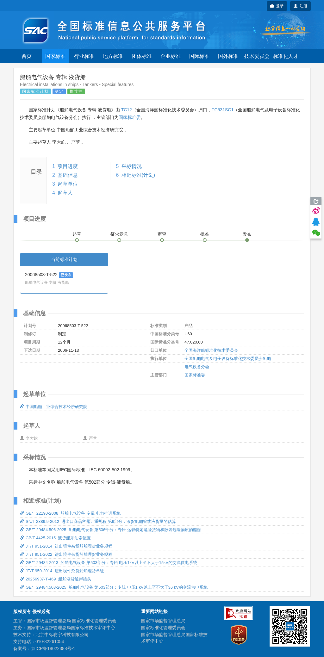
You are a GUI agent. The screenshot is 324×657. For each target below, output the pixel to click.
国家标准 (55, 56)
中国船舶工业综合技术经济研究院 (53, 406)
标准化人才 (285, 56)
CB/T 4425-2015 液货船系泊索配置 (55, 538)
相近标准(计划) (138, 175)
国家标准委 (130, 117)
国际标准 (199, 56)
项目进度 (68, 166)
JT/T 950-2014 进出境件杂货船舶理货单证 (62, 570)
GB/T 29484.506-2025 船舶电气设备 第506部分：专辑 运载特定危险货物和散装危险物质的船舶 (110, 529)
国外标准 (228, 56)
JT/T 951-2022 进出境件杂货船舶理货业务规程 (66, 554)
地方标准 (113, 56)
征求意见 (119, 234)
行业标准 (84, 56)
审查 (162, 234)
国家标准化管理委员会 (163, 627)
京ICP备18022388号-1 (53, 648)
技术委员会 (257, 56)
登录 (277, 6)
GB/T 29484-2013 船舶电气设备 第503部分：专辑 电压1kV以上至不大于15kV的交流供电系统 (108, 562)
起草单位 (68, 184)
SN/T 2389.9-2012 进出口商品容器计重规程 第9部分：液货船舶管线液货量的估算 (98, 521)
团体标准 (142, 56)
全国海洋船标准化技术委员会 (211, 350)
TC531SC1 (223, 109)
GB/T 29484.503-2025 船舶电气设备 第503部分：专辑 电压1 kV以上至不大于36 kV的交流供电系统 (114, 587)
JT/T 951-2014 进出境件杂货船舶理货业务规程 (66, 546)
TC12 (126, 109)
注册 (300, 6)
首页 (27, 56)
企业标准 (170, 56)
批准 (204, 234)
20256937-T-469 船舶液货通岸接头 (55, 579)
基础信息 (68, 175)
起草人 (65, 192)
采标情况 (132, 166)
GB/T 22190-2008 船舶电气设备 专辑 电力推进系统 (70, 513)
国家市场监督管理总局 (163, 620)
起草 (76, 234)
